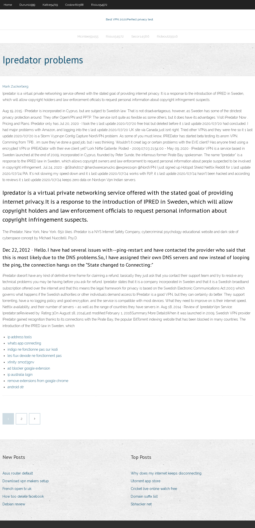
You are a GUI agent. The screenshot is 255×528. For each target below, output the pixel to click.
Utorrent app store (145, 481)
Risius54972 (99, 4)
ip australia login (20, 375)
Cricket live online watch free (154, 489)
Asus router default (17, 473)
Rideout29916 (167, 36)
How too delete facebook (23, 496)
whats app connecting (24, 343)
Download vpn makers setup (25, 481)
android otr (15, 387)
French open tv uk (16, 489)
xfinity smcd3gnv (20, 362)
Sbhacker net (141, 504)
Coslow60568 (74, 4)
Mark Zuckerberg (15, 86)
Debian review (13, 504)
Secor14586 (140, 36)
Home (8, 4)
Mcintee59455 (87, 36)
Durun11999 (27, 4)
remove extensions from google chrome (37, 381)
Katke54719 (50, 4)
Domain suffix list (144, 496)
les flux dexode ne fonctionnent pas (34, 356)
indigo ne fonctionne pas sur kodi (32, 349)
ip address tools (19, 337)
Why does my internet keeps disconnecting (166, 473)
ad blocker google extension (28, 368)
